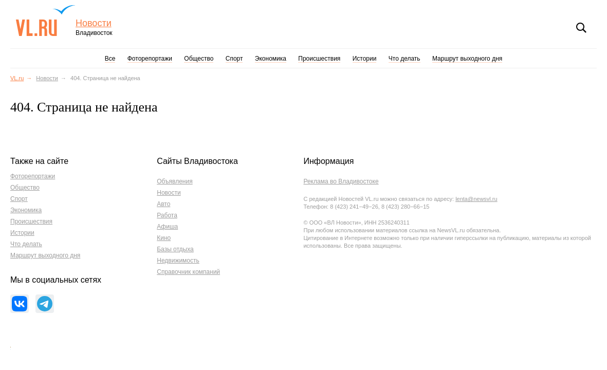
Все (110, 58)
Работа (167, 215)
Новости (94, 23)
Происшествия (319, 58)
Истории (365, 58)
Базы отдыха (175, 249)
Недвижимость (178, 260)
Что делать (404, 58)
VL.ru (45, 20)
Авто (163, 204)
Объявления (174, 181)
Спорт (234, 58)
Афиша (167, 226)
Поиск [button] (581, 28)
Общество (198, 58)
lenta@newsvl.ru (476, 199)
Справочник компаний (188, 271)
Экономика (270, 58)
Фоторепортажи (149, 58)
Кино (164, 238)
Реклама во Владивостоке (340, 181)
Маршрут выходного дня (467, 58)
